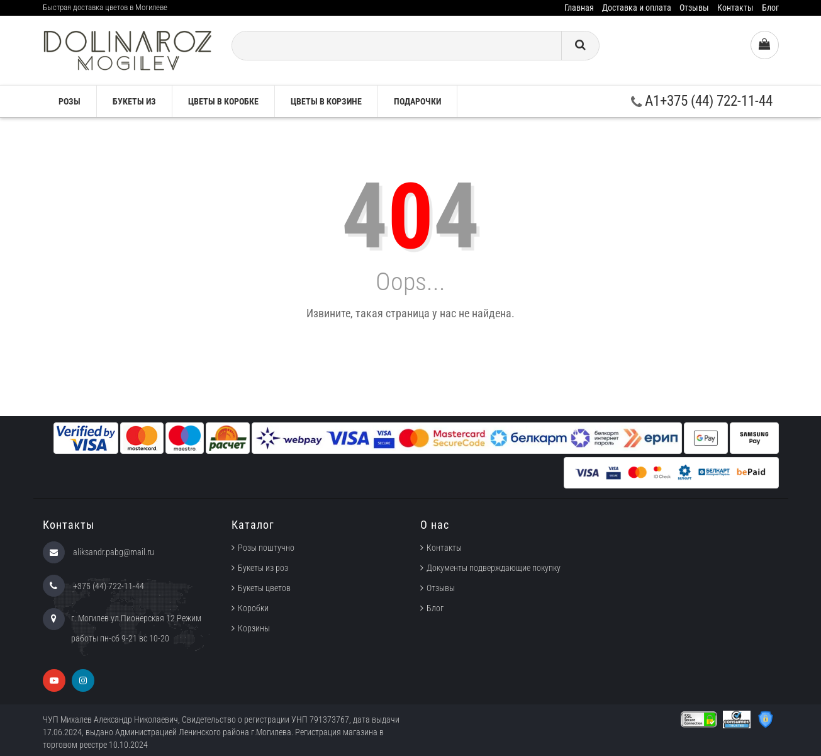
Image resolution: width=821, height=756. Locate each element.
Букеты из (134, 101)
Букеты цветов (264, 588)
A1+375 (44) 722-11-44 (702, 101)
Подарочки (417, 101)
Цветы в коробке (223, 101)
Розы (70, 101)
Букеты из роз (263, 568)
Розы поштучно (266, 548)
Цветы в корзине (326, 101)
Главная (579, 8)
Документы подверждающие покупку (494, 568)
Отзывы (694, 8)
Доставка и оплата (636, 8)
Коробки (253, 608)
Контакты (735, 8)
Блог (770, 8)
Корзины (254, 628)
